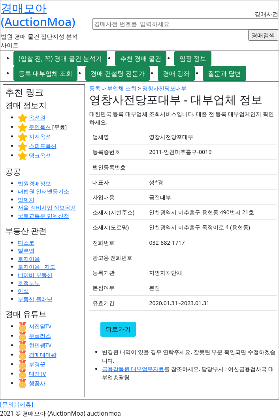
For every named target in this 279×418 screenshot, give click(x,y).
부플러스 (40, 335)
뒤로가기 (118, 329)
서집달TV (40, 326)
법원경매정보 (34, 183)
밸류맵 (26, 250)
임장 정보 (192, 58)
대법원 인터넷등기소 (43, 191)
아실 (23, 290)
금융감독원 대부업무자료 (133, 369)
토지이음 (29, 258)
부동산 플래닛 (35, 299)
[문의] (8, 404)
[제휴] (25, 404)
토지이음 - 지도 (36, 266)
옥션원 (37, 117)
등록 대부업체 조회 (45, 73)
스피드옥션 (43, 146)
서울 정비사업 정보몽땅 (47, 207)
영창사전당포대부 (164, 88)
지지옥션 (40, 136)
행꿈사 (37, 383)
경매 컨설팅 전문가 (117, 73)
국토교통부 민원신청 (43, 215)
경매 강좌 (176, 73)
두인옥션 (40, 127)
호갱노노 (29, 283)
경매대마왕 (43, 354)
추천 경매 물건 (140, 58)
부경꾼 (37, 364)
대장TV (37, 373)
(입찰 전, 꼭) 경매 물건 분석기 (60, 58)
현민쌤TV (40, 345)
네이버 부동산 (35, 275)
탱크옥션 (40, 155)
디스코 (26, 242)
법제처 (26, 199)
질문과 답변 (224, 73)
